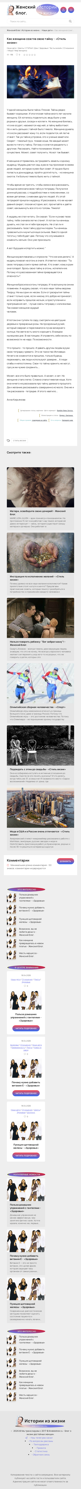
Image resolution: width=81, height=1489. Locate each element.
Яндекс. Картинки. (66, 415)
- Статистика (41, 1451)
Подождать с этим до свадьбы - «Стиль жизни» (38, 769)
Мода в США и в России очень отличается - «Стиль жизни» (40, 833)
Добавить (65, 861)
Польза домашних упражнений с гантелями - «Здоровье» (26, 1017)
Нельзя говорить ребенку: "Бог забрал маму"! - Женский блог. (38, 643)
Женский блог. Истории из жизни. (23, 30)
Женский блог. (37, 10)
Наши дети (47, 30)
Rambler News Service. (65, 411)
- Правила (40, 1447)
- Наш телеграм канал (39, 1437)
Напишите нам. (67, 420)
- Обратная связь (40, 1454)
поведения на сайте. (39, 420)
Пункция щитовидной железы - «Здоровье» (26, 1146)
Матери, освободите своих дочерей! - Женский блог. (38, 513)
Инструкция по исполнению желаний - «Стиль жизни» (37, 578)
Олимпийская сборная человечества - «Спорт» (38, 707)
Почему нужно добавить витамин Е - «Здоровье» (26, 1084)
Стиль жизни (19, 440)
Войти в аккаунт (63, 10)
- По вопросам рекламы (40, 1441)
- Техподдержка (40, 1444)
